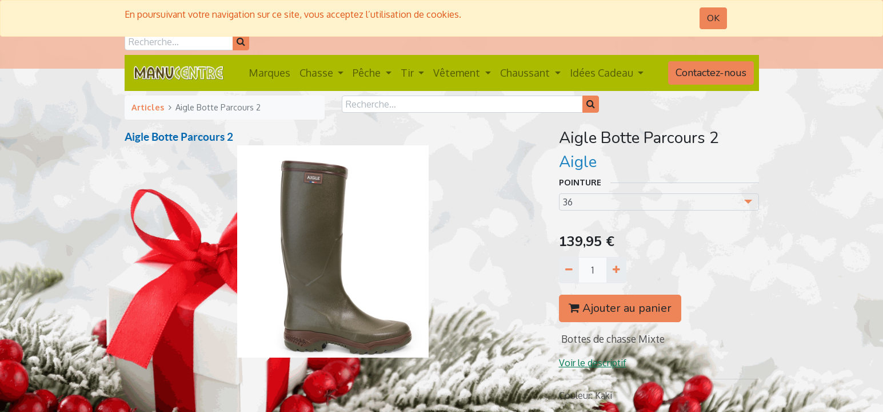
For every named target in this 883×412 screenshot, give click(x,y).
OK (713, 18)
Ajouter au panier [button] (620, 308)
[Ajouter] (616, 270)
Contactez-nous (711, 73)
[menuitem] (269, 73)
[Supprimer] (569, 270)
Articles (147, 107)
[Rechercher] (241, 41)
